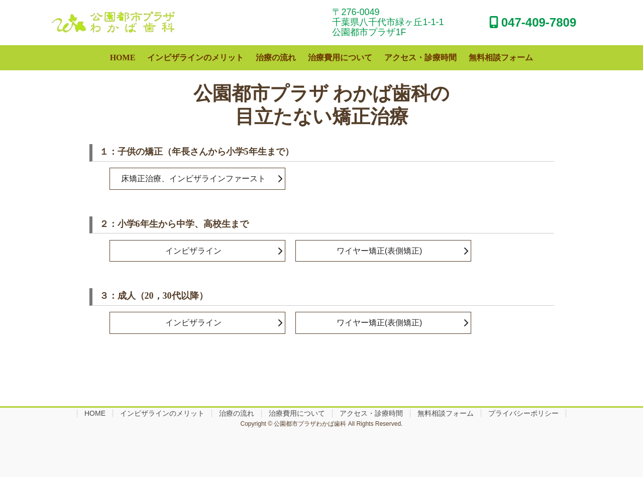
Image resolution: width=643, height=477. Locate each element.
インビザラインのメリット (162, 413)
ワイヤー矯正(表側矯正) (379, 251)
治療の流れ (236, 413)
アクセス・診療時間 (371, 413)
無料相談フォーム (445, 413)
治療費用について (297, 413)
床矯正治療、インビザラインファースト (193, 178)
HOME (94, 413)
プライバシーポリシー (523, 413)
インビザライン (193, 251)
